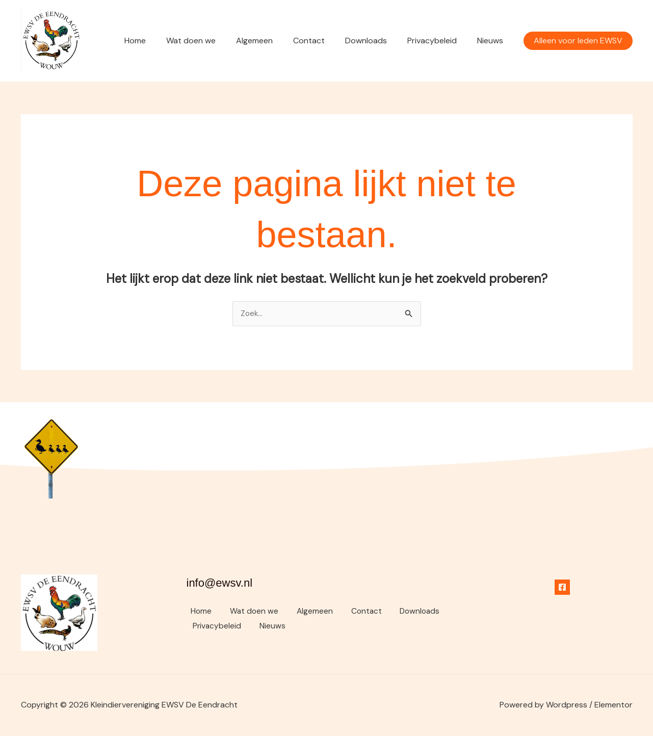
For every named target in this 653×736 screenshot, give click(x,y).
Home (161, 40)
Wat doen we (213, 40)
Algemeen (272, 40)
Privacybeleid (438, 40)
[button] (578, 41)
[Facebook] (562, 587)
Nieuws (492, 40)
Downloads (376, 40)
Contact (323, 40)
